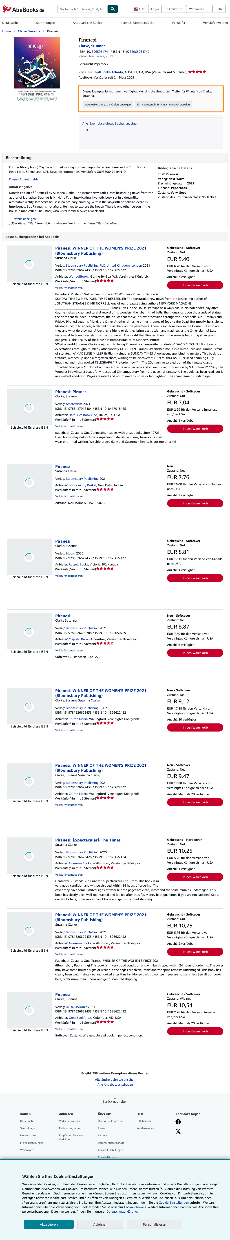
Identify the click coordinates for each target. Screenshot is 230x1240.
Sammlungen (45, 22)
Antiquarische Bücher (87, 22)
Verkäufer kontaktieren (69, 288)
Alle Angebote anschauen (115, 1085)
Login (155, 9)
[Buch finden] (113, 9)
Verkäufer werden (215, 22)
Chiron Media (78, 719)
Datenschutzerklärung (111, 1143)
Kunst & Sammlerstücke (137, 22)
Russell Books (78, 565)
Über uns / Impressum (111, 1121)
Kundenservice (145, 1128)
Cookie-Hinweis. (135, 1207)
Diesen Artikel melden (24, 179)
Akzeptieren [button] (49, 1224)
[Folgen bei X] (178, 1132)
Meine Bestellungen (32, 1143)
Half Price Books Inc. (83, 415)
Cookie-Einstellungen (174, 1202)
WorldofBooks (79, 277)
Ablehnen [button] (100, 1224)
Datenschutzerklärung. (122, 1211)
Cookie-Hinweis (107, 1157)
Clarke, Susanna (29, 31)
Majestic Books (79, 639)
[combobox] (82, 9)
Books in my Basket (82, 485)
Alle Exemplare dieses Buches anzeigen (110, 123)
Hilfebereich (144, 1121)
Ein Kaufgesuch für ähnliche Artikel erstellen (163, 104)
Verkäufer (178, 22)
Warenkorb (26, 1150)
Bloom (70, 554)
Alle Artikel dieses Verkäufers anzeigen (108, 104)
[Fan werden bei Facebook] (178, 1122)
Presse (101, 1128)
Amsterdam (74, 404)
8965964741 (101, 51)
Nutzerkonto (174, 9)
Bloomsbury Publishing (82, 479)
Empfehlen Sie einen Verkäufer (71, 1137)
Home (6, 31)
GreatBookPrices (80, 1018)
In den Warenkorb (195, 285)
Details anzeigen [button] (24, 219)
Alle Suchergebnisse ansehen (115, 1080)
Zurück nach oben (115, 1102)
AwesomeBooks (80, 863)
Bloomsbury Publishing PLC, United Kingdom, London (104, 266)
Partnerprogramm (70, 1128)
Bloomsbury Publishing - (83, 708)
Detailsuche (10, 22)
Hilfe (220, 9)
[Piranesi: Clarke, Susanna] (37, 39)
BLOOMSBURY (76, 1007)
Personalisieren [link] (154, 1224)
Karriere (102, 1135)
